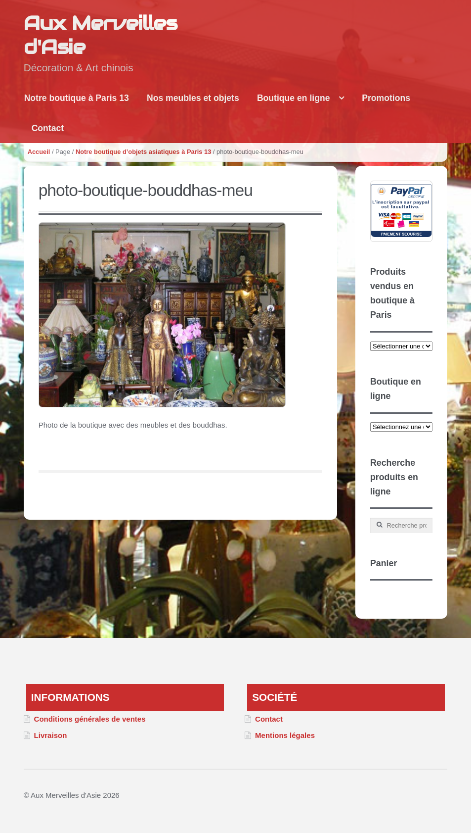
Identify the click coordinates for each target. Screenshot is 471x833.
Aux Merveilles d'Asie (100, 35)
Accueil (39, 151)
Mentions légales (285, 735)
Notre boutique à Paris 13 (76, 98)
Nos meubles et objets (193, 98)
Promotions (386, 98)
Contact (48, 128)
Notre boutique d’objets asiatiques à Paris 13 (143, 151)
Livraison (50, 735)
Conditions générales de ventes (90, 719)
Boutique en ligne (293, 98)
